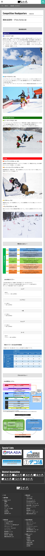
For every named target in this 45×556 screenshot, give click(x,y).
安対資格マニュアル (30, 528)
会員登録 (28, 535)
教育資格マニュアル (8, 531)
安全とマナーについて (31, 523)
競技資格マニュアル (30, 510)
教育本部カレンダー (8, 533)
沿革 (5, 503)
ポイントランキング (30, 500)
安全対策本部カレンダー (32, 529)
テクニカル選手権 (8, 521)
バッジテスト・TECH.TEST (10, 528)
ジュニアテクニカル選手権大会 (11, 524)
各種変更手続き (29, 544)
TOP (5, 495)
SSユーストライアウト (31, 507)
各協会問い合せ (7, 513)
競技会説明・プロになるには (32, 505)
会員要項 (28, 539)
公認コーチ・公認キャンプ (32, 512)
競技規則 (28, 508)
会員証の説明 (29, 542)
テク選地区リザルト (8, 523)
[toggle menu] (2, 1)
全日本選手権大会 (30, 501)
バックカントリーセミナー (32, 526)
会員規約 (28, 537)
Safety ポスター (29, 524)
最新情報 (6, 497)
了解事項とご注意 (30, 540)
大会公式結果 (29, 498)
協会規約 (6, 505)
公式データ (6, 506)
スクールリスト (7, 529)
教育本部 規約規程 (8, 534)
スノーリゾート (29, 521)
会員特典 (28, 545)
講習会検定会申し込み (31, 513)
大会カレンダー (29, 496)
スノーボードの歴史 (8, 508)
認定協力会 (6, 511)
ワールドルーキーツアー (32, 503)
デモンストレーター (8, 526)
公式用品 (6, 510)
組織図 (5, 501)
